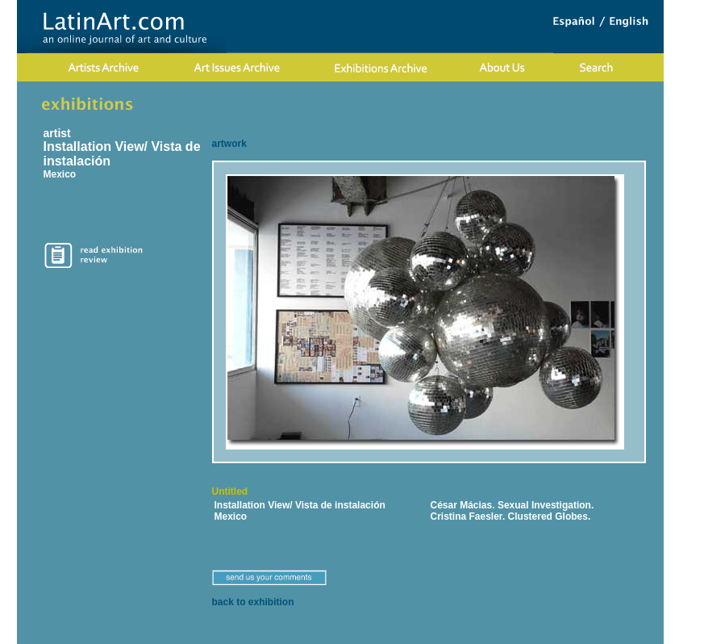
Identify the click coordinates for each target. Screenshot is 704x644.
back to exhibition (253, 602)
